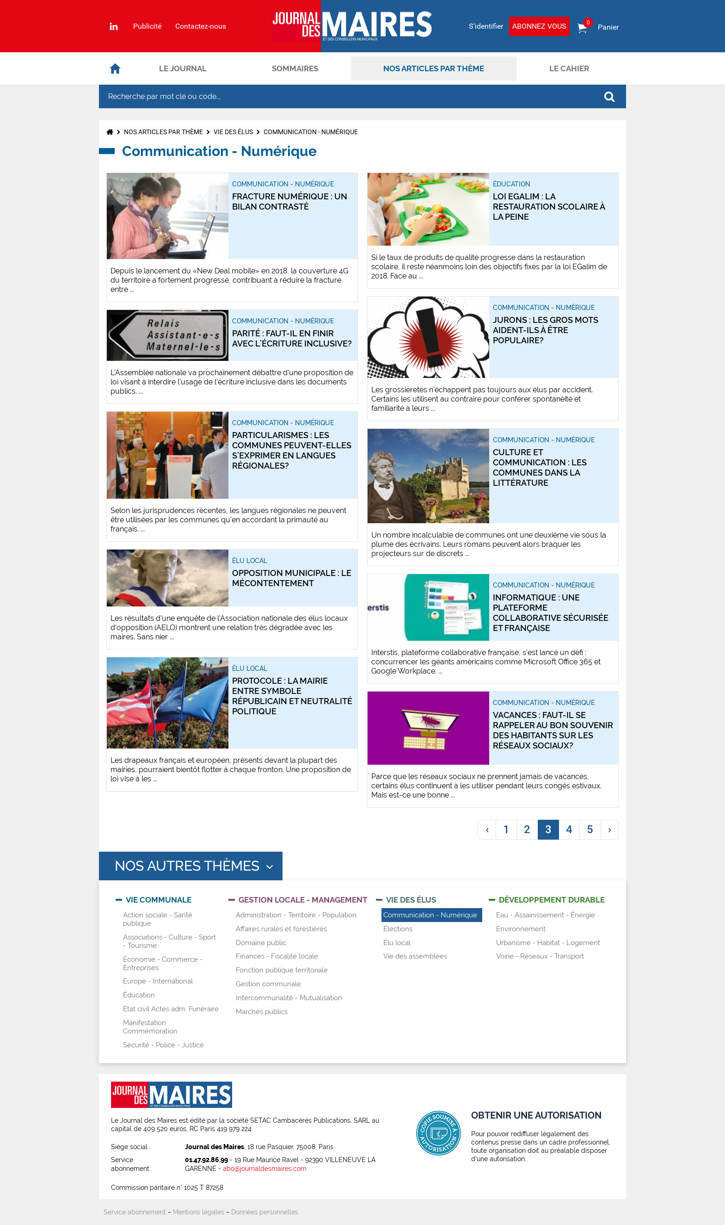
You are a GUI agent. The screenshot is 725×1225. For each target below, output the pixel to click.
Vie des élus (233, 132)
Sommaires (295, 68)
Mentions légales (198, 1212)
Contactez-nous (200, 26)
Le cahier (569, 68)
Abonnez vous (539, 26)
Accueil (115, 68)
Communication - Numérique (311, 132)
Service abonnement (135, 1212)
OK (609, 97)
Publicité (147, 26)
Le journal (183, 68)
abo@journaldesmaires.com (265, 1168)
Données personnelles (264, 1212)
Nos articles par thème (433, 68)
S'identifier (486, 26)
